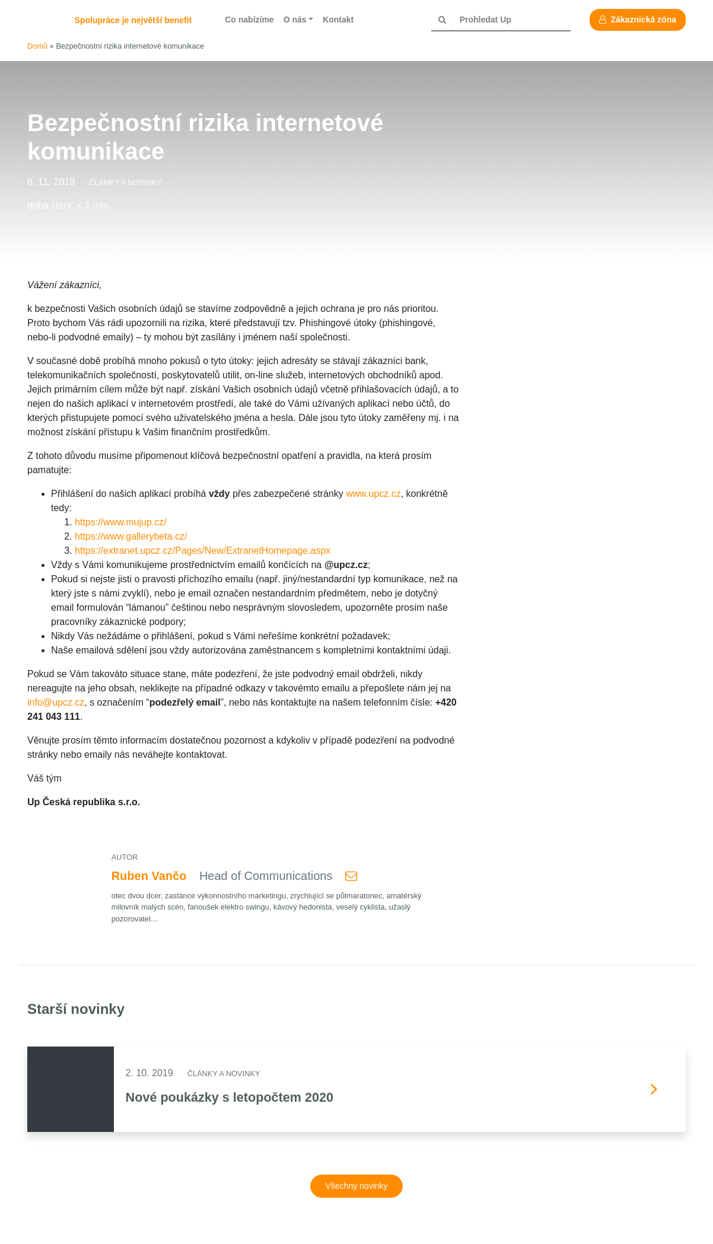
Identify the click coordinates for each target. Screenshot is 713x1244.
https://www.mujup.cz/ (121, 522)
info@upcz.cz (55, 702)
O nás (295, 19)
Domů (37, 46)
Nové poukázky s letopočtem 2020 (229, 1097)
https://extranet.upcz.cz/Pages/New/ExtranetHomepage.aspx (202, 551)
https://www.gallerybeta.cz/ (131, 536)
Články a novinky (125, 182)
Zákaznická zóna (637, 19)
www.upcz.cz (373, 494)
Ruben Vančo (149, 875)
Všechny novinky (356, 1186)
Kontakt (338, 19)
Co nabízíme (249, 19)
